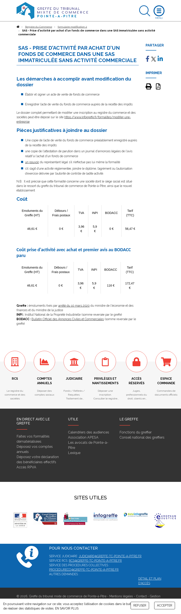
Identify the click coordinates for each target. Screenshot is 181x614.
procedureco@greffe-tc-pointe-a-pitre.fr (84, 569)
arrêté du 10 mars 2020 (74, 305)
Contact (141, 596)
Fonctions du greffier (135, 432)
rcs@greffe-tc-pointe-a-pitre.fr (95, 560)
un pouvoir (32, 162)
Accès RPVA (26, 467)
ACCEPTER (164, 605)
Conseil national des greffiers (141, 437)
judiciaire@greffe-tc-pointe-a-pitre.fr (110, 556)
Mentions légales (121, 596)
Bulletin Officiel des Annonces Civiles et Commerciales (68, 319)
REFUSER (139, 605)
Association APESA (83, 437)
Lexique (74, 453)
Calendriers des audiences (88, 432)
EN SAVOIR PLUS (66, 608)
